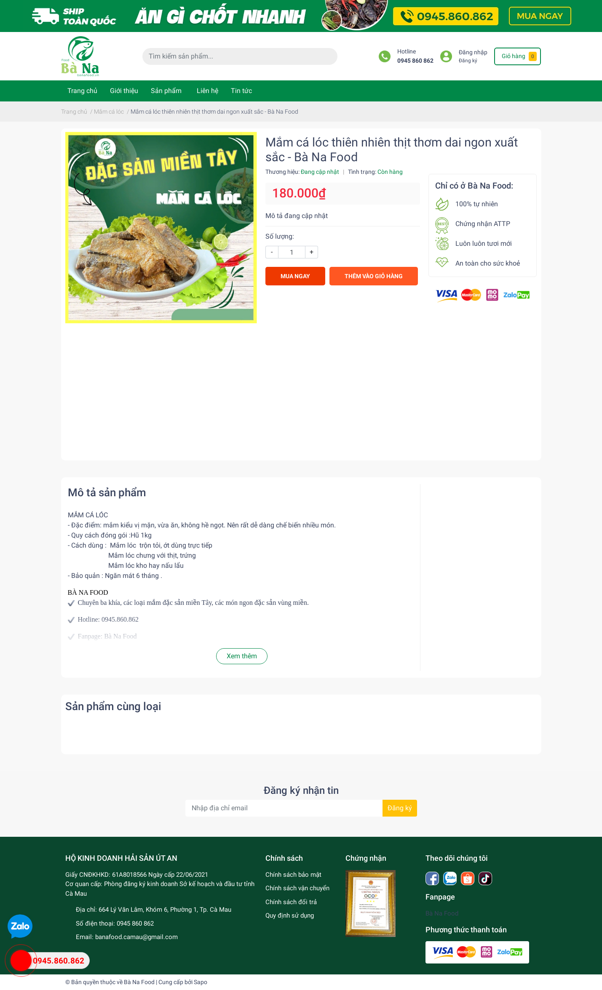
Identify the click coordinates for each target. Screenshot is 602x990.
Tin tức (241, 91)
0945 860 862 (415, 60)
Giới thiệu (124, 91)
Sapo (200, 982)
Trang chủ (82, 91)
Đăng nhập (473, 52)
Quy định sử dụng (289, 915)
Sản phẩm (166, 91)
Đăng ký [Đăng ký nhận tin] (400, 808)
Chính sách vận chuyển (297, 888)
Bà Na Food (441, 913)
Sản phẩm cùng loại (113, 706)
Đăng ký (468, 61)
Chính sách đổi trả (291, 902)
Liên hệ (207, 91)
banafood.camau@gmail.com (136, 937)
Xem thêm (242, 656)
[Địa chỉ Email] (301, 808)
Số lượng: (279, 236)
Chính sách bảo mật (293, 874)
